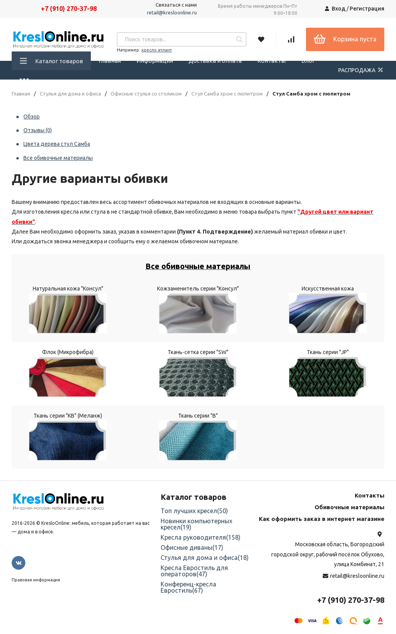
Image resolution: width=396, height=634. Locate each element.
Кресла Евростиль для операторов (194, 570)
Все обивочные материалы (58, 158)
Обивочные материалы (349, 507)
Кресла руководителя (200, 537)
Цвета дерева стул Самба (56, 144)
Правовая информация (36, 579)
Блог (308, 60)
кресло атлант (156, 50)
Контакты (271, 60)
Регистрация (367, 8)
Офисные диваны (192, 547)
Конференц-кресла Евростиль (188, 587)
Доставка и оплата (215, 60)
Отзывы (37, 130)
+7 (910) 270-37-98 (69, 8)
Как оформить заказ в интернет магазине (321, 518)
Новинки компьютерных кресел (196, 524)
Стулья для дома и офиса (70, 93)
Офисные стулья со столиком (146, 93)
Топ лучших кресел (194, 510)
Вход (338, 8)
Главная (110, 60)
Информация (154, 60)
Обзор (31, 116)
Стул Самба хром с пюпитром (227, 93)
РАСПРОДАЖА (361, 69)
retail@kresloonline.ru (172, 12)
